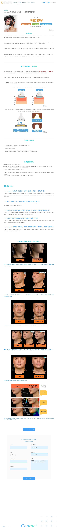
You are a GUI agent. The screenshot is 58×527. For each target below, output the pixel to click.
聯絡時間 (33, 452)
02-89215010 (54, 2)
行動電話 (12, 459)
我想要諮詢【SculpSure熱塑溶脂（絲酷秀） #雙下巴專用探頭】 (39, 465)
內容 (32, 459)
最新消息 (24, 2)
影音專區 (28, 2)
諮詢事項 (33, 445)
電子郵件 (12, 466)
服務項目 (19, 2)
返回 (28, 429)
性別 (11, 452)
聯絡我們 (33, 2)
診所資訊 (15, 2)
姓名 (11, 445)
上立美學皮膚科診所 (6, 2)
